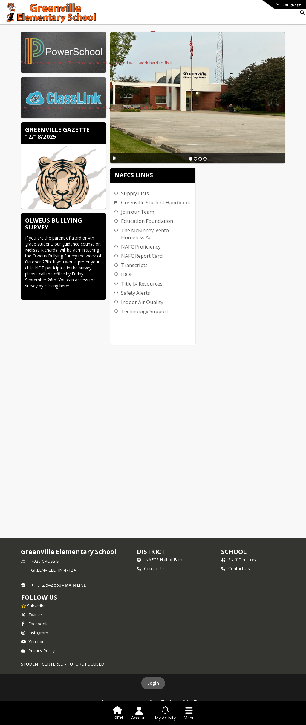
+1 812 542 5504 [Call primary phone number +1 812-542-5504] (47, 585)
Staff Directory (238, 559)
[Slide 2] (195, 159)
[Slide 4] (205, 159)
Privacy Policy (38, 650)
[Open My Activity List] (165, 713)
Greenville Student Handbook (155, 202)
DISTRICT (151, 551)
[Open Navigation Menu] (189, 713)
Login (153, 683)
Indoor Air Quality (142, 302)
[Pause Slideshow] (114, 158)
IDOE (127, 274)
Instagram (34, 632)
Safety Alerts (135, 292)
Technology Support (144, 311)
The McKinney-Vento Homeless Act (145, 234)
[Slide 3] (200, 159)
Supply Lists (135, 193)
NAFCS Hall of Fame (161, 559)
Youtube (33, 641)
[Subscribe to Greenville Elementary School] (33, 605)
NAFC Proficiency (140, 246)
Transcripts (134, 265)
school (234, 551)
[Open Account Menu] (139, 713)
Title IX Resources (142, 283)
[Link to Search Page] (301, 13)
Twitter (31, 615)
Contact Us (151, 568)
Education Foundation (147, 220)
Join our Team (137, 211)
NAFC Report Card (142, 255)
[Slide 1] (190, 159)
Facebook (34, 624)
